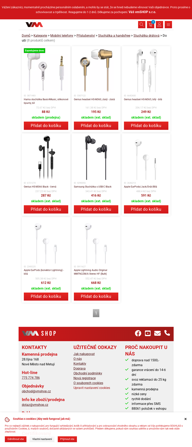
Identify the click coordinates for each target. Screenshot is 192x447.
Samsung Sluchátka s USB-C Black (92, 186)
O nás (77, 359)
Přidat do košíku (46, 125)
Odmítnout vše (15, 439)
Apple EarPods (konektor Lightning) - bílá (44, 272)
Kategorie (40, 36)
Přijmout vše (67, 439)
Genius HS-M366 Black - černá (40, 186)
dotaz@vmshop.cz (35, 405)
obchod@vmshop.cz (36, 391)
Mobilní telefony (61, 36)
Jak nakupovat (84, 354)
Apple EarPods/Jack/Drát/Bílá (140, 186)
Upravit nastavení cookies (91, 388)
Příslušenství (86, 36)
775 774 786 (31, 378)
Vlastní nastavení (42, 439)
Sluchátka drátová (146, 36)
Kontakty (79, 364)
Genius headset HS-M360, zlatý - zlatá (94, 99)
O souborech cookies (88, 383)
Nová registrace (84, 378)
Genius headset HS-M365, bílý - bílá (143, 99)
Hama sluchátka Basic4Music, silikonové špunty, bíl (46, 101)
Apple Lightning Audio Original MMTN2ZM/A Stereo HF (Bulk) (90, 272)
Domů (26, 36)
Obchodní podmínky (87, 373)
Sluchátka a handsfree (114, 36)
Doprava (79, 368)
